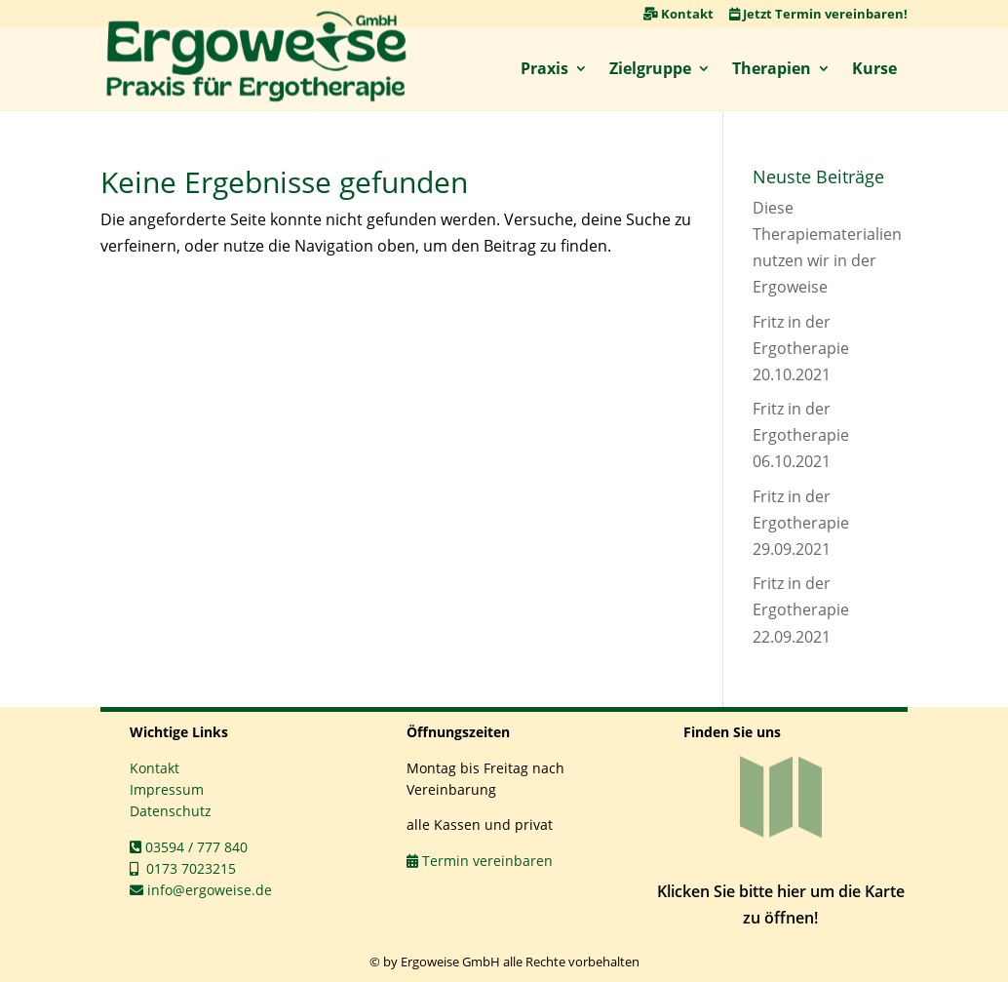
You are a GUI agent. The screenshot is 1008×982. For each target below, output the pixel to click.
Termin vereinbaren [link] (480, 860)
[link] (256, 56)
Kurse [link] (874, 68)
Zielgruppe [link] (650, 68)
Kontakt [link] (678, 13)
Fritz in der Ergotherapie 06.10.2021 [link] (801, 435)
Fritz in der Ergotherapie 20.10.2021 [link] (801, 348)
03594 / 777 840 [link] (189, 847)
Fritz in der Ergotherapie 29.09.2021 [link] (801, 523)
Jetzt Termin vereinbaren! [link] (818, 13)
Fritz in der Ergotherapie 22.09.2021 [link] (801, 609)
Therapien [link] (771, 68)
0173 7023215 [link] (183, 868)
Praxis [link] (544, 68)
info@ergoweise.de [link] (201, 890)
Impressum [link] (167, 789)
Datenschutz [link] (171, 811)
